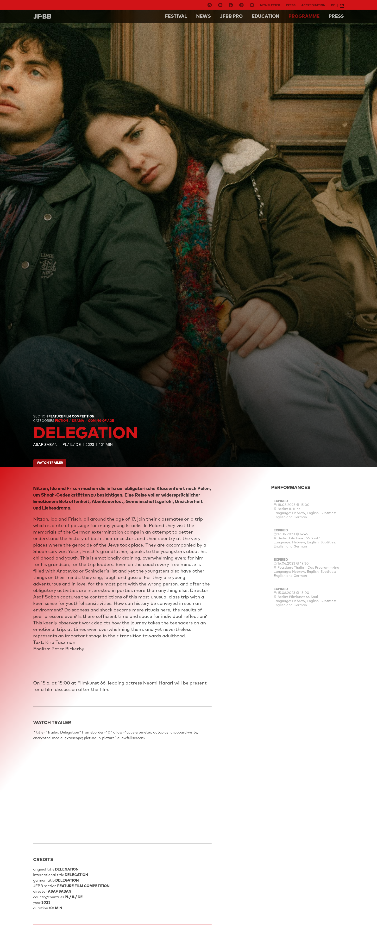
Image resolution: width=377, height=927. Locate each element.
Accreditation (313, 5)
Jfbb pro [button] (231, 16)
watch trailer (50, 463)
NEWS (203, 16)
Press (290, 5)
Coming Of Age (101, 421)
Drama (78, 421)
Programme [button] (304, 16)
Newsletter (270, 5)
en (342, 5)
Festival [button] (176, 16)
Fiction (62, 421)
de (333, 5)
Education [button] (265, 16)
